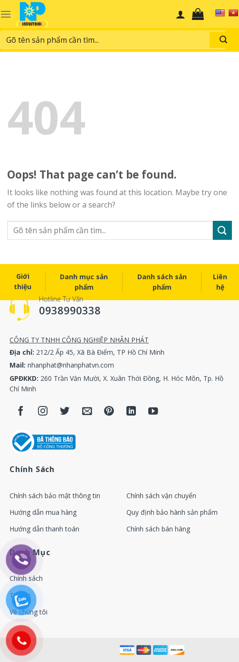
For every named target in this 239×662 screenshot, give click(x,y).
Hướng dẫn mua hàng (43, 512)
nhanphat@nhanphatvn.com (71, 364)
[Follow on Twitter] (65, 411)
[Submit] (222, 230)
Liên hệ (220, 282)
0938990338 (70, 310)
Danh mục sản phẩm (84, 282)
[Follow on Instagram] (43, 411)
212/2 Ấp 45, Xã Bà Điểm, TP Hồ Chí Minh (100, 352)
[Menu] (5, 14)
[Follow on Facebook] (20, 411)
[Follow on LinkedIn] (131, 411)
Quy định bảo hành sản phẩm (172, 512)
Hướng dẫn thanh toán (44, 528)
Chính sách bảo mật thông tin (55, 495)
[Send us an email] (87, 411)
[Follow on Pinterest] (109, 411)
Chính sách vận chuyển (161, 495)
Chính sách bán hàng (158, 528)
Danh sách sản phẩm (162, 282)
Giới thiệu (22, 281)
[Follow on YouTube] (153, 411)
